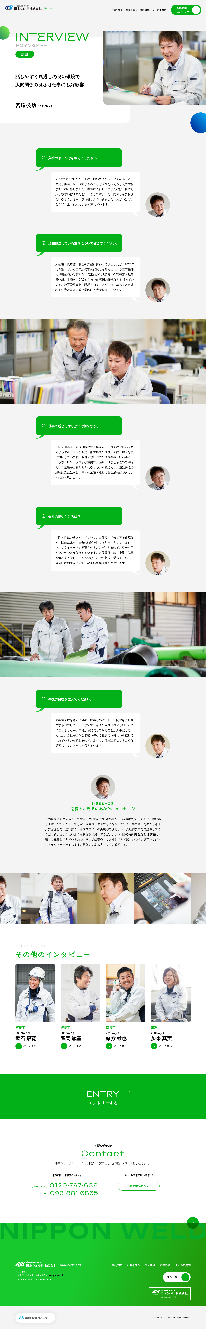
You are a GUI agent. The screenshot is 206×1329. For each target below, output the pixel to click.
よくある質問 (159, 10)
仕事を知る (117, 10)
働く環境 (144, 10)
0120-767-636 (74, 1185)
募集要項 (165, 1265)
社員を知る (131, 10)
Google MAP (55, 1275)
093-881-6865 (74, 1193)
